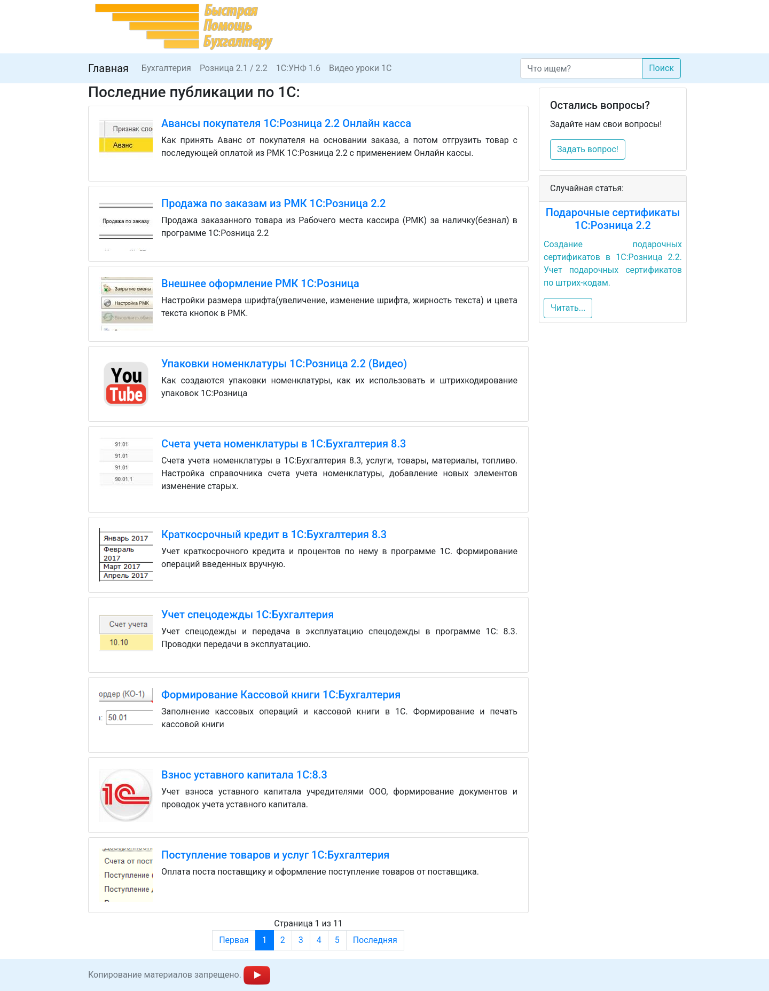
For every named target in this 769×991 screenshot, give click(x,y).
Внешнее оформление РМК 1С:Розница (260, 283)
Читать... (568, 308)
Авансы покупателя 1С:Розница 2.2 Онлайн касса (286, 123)
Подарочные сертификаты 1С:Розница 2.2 (613, 219)
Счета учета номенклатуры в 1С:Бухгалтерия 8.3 (283, 443)
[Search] (581, 68)
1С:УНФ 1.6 (298, 68)
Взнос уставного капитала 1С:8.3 (244, 774)
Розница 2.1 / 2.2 (234, 68)
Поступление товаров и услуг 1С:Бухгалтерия (275, 854)
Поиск (661, 68)
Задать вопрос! (587, 149)
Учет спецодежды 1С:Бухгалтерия (247, 614)
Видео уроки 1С (360, 68)
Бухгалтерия (166, 68)
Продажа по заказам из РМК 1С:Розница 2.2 (273, 203)
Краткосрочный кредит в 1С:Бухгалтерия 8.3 (274, 534)
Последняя (375, 940)
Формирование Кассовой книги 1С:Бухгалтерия (281, 694)
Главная (108, 68)
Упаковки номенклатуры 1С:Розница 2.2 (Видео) (284, 363)
